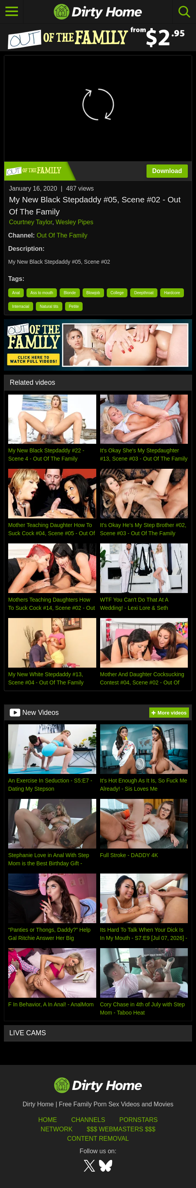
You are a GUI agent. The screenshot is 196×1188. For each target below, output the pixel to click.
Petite (74, 306)
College (117, 293)
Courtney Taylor (30, 222)
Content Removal (98, 1138)
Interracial (20, 306)
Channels (88, 1120)
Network (56, 1129)
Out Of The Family (62, 235)
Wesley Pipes (75, 222)
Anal (16, 293)
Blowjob (93, 293)
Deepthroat (143, 293)
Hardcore (172, 293)
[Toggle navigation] (11, 11)
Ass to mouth (41, 293)
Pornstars (138, 1120)
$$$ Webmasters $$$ (121, 1129)
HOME (47, 1120)
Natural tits (49, 306)
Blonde (70, 293)
